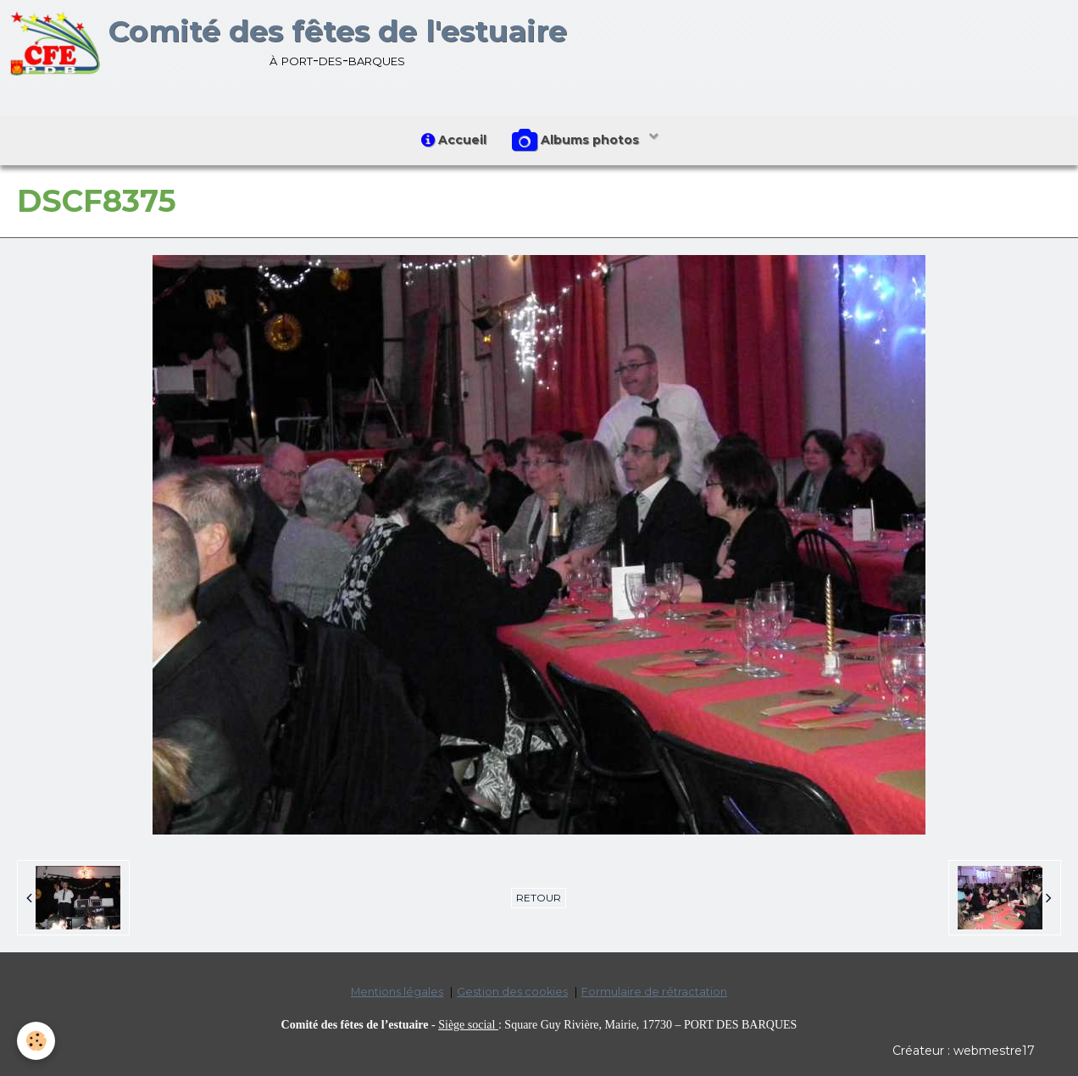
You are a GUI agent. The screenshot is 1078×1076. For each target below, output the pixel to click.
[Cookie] (36, 1041)
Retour (538, 897)
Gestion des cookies (512, 991)
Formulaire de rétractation (654, 991)
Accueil (453, 139)
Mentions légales (397, 991)
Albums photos (577, 141)
